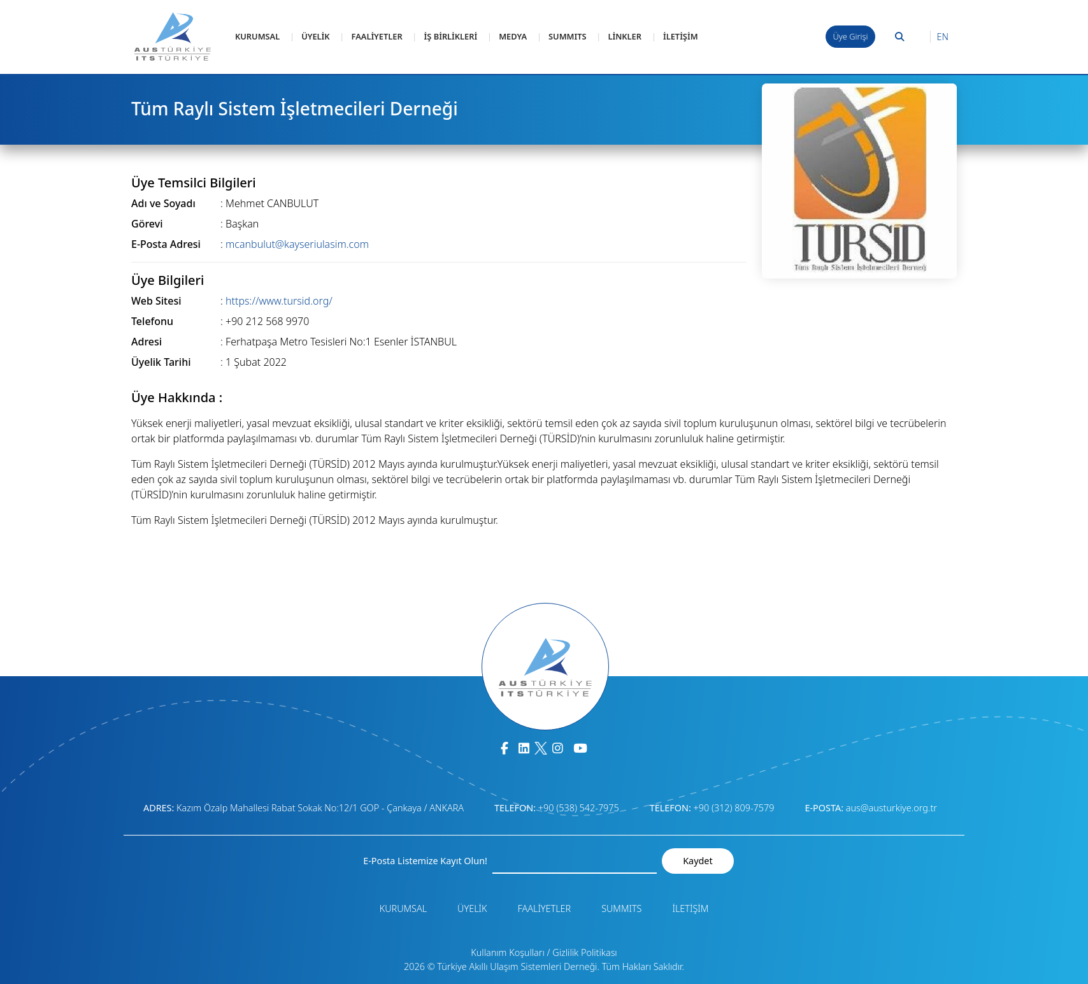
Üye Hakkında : (176, 397)
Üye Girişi (850, 36)
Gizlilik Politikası (584, 952)
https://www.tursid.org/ (279, 301)
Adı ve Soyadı (163, 203)
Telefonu (152, 321)
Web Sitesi (156, 301)
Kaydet (697, 861)
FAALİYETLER (377, 36)
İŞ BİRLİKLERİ (451, 36)
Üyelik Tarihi (161, 362)
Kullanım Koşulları (508, 952)
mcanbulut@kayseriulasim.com (297, 244)
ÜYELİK (315, 36)
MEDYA (513, 36)
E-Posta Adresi (166, 244)
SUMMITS (567, 36)
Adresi (146, 342)
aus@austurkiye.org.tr (891, 808)
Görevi (146, 224)
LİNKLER (624, 36)
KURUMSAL (257, 36)
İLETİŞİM (680, 36)
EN (942, 37)
